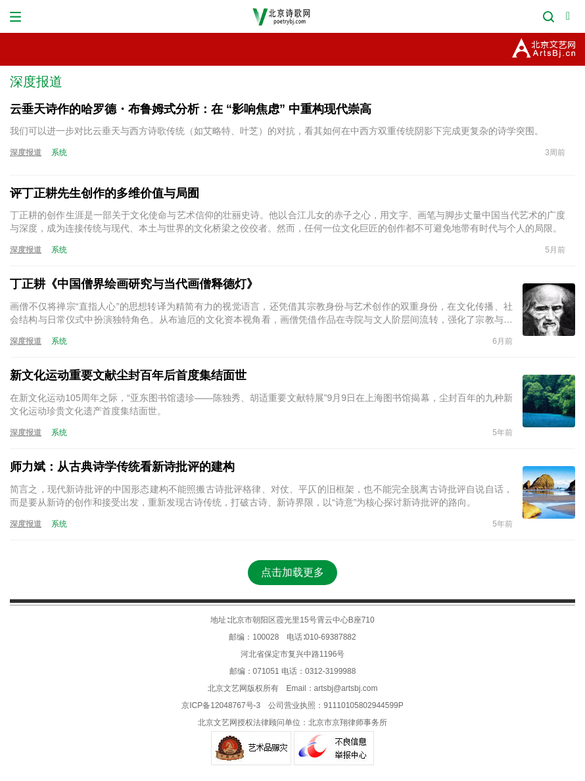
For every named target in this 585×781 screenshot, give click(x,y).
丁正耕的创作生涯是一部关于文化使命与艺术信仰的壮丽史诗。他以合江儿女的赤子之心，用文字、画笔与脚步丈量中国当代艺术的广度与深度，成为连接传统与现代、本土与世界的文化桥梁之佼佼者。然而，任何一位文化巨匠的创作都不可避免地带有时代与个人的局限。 (287, 221)
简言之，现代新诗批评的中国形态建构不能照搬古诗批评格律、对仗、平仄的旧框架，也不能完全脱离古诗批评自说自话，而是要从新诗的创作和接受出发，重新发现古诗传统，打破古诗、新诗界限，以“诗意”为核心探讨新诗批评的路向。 (261, 496)
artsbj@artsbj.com (346, 688)
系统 (59, 152)
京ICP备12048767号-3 (220, 705)
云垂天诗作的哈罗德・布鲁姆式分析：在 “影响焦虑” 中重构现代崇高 (190, 109)
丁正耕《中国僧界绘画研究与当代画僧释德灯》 (134, 284)
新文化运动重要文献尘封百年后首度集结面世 (128, 375)
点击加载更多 (292, 572)
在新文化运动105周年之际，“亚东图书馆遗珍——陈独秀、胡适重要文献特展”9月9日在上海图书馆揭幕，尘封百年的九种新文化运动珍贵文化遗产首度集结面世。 (261, 404)
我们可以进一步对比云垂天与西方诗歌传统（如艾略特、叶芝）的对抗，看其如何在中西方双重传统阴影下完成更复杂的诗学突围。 (277, 131)
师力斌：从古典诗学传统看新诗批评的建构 (122, 466)
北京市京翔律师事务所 (347, 722)
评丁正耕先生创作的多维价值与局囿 (104, 193)
